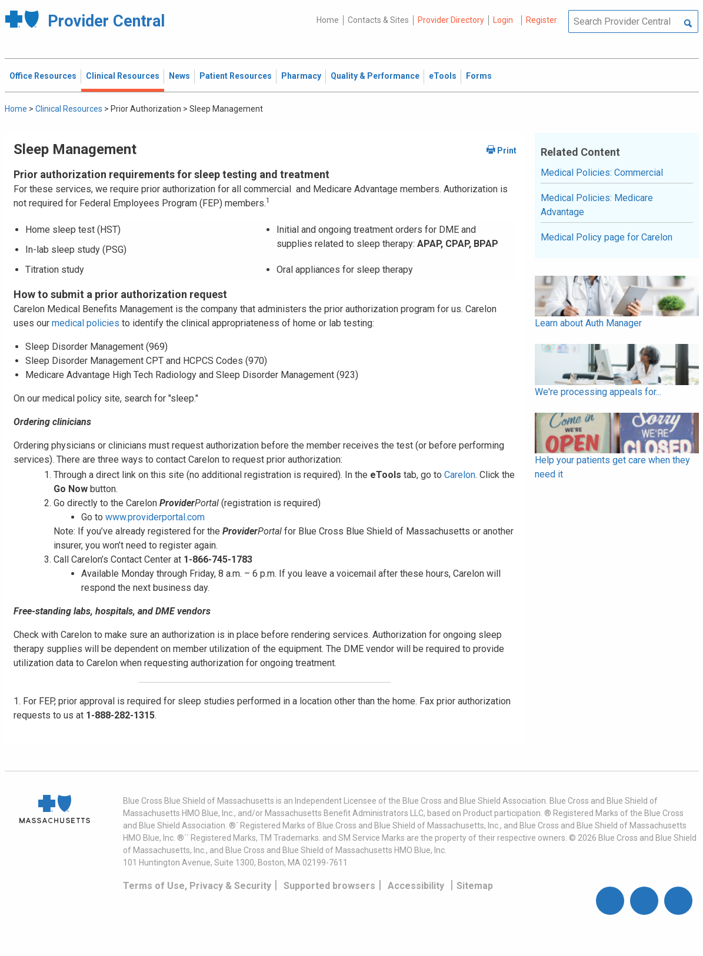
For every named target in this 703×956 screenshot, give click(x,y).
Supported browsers (329, 885)
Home (327, 20)
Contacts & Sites (378, 20)
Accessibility (416, 885)
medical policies (84, 323)
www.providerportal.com (155, 517)
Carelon (459, 474)
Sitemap (475, 885)
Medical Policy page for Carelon (606, 237)
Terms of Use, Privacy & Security (197, 885)
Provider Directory (451, 20)
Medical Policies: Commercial (602, 172)
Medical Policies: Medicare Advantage (597, 205)
